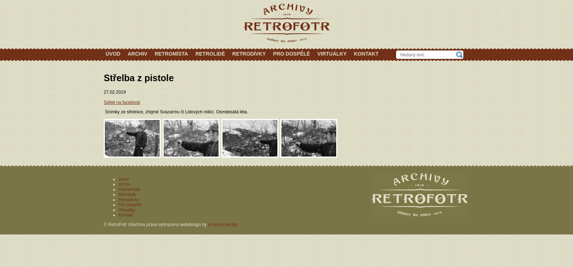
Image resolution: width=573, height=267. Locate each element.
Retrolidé (210, 54)
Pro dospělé (291, 54)
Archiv (137, 54)
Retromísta (171, 54)
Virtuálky (331, 54)
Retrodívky (249, 54)
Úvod (113, 54)
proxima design (223, 224)
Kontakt (366, 54)
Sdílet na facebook (122, 102)
